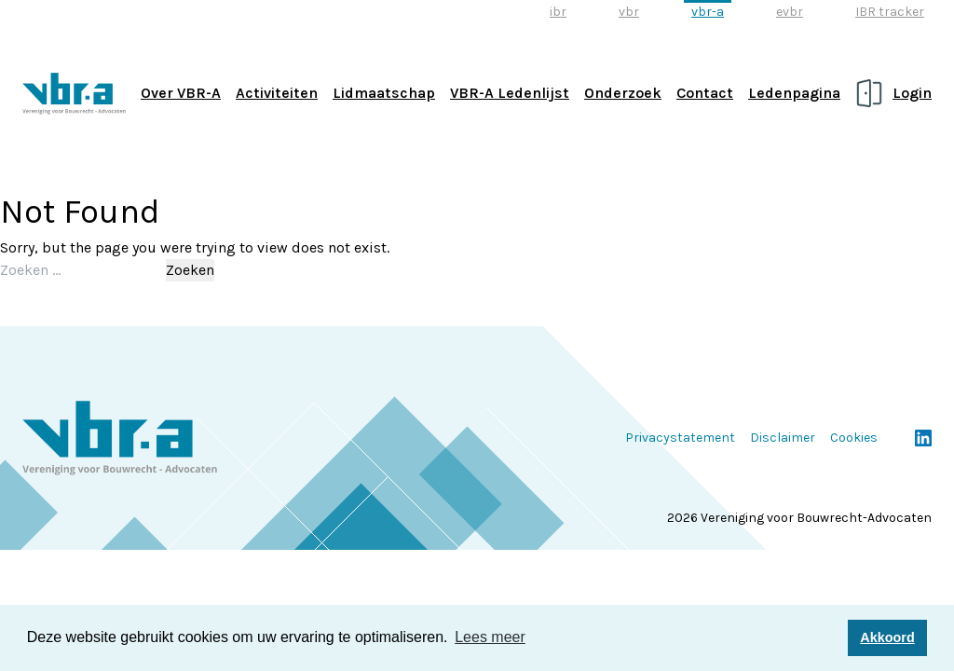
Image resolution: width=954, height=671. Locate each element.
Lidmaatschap (384, 93)
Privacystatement (680, 437)
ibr (558, 12)
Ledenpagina (794, 93)
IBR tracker (889, 12)
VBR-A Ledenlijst (509, 93)
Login (912, 93)
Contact (704, 93)
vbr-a (707, 12)
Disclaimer (782, 437)
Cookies (854, 437)
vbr (629, 12)
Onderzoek (622, 93)
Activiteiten (277, 93)
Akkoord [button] (887, 637)
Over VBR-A (181, 93)
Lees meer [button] (490, 637)
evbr (789, 12)
